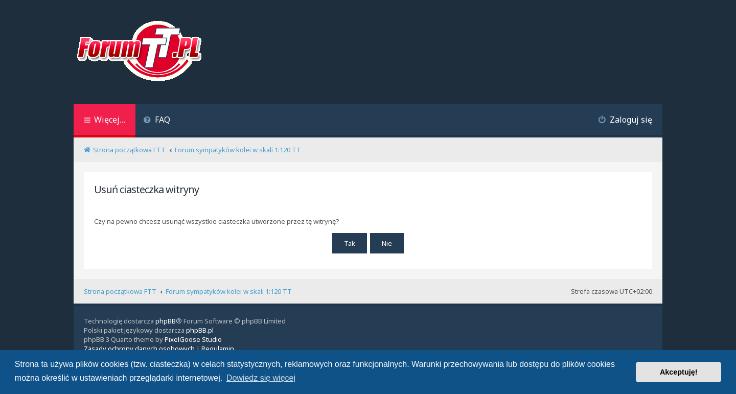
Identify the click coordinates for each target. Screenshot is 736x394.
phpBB (165, 321)
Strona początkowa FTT (120, 291)
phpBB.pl (200, 330)
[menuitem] (156, 120)
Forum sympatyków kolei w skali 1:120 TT (229, 291)
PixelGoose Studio (193, 339)
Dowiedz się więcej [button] (260, 378)
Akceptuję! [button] (679, 372)
